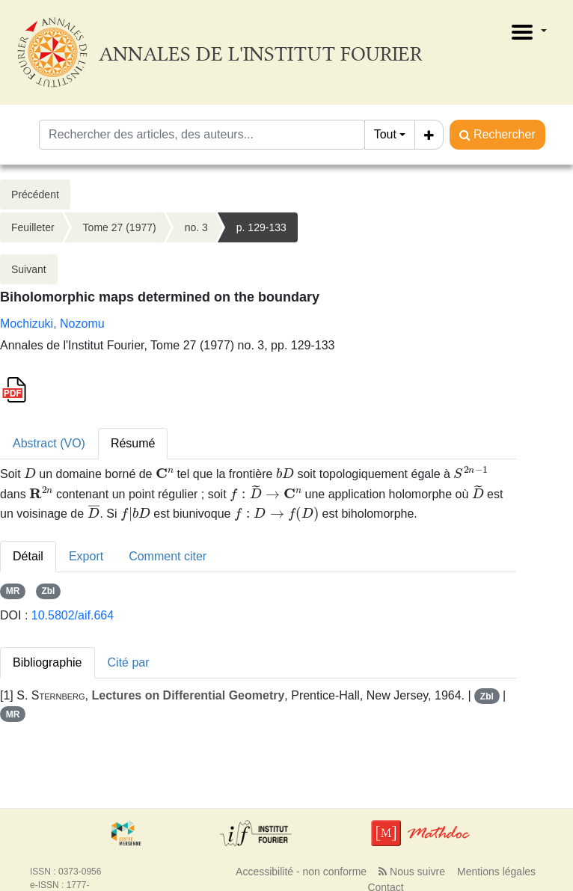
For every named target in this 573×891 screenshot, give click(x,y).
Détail (28, 556)
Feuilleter (33, 227)
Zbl (48, 591)
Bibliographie (47, 662)
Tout (385, 134)
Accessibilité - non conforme (301, 872)
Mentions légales (496, 872)
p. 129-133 (261, 227)
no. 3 (196, 227)
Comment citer (167, 556)
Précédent (35, 194)
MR (13, 591)
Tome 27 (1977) (119, 227)
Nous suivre (412, 872)
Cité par (129, 662)
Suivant (28, 269)
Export (86, 556)
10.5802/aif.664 (72, 615)
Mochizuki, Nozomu (52, 323)
